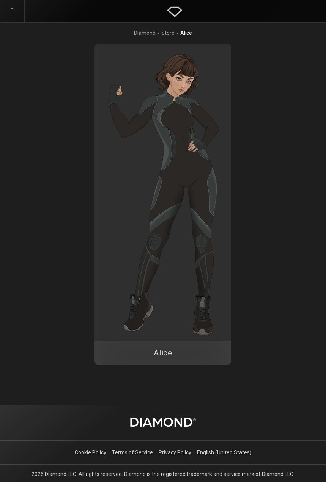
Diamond (145, 33)
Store (168, 33)
